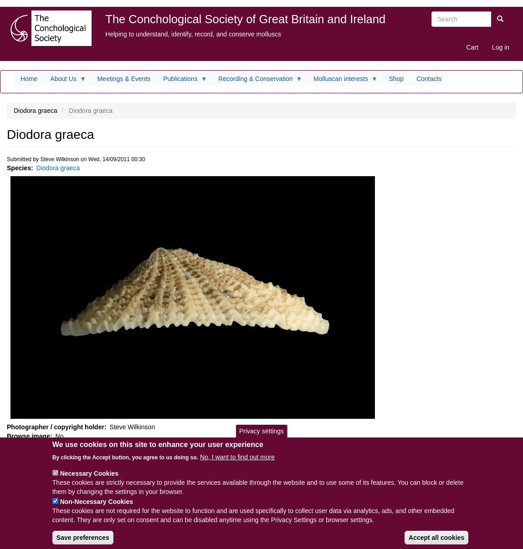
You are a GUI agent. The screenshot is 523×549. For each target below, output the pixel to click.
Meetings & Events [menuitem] (123, 78)
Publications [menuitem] (182, 81)
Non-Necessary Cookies (96, 507)
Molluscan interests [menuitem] (342, 81)
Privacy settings (261, 437)
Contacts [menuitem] (428, 78)
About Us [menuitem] (65, 81)
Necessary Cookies (89, 479)
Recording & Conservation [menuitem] (257, 81)
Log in (500, 47)
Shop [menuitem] (396, 78)
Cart (472, 47)
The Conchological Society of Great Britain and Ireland (245, 19)
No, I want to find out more (237, 463)
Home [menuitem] (29, 78)
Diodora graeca (58, 168)
